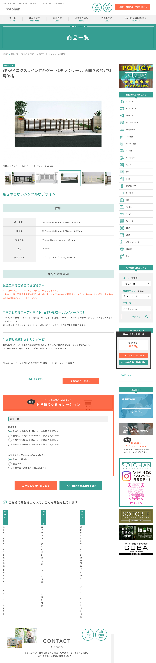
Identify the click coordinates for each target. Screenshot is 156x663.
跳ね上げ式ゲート (130, 127)
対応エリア (107, 19)
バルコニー (127, 200)
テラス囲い (127, 147)
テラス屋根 (127, 134)
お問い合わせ (140, 626)
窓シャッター (128, 214)
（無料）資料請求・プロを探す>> (133, 7)
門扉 (124, 167)
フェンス (126, 161)
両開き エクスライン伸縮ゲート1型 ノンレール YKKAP (58, 127)
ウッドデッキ (128, 154)
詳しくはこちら (136, 401)
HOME (5, 54)
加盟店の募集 (140, 631)
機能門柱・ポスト (130, 180)
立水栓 (125, 174)
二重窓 (125, 227)
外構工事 (126, 240)
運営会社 (138, 636)
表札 (124, 247)
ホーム (13, 19)
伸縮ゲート (127, 114)
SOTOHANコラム (114, 636)
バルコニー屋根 (129, 141)
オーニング (127, 187)
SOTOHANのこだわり (136, 19)
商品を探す (34, 19)
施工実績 (58, 19)
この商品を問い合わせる (80, 379)
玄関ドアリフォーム (131, 233)
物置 (124, 194)
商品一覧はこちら (35, 379)
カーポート (127, 101)
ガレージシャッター (131, 121)
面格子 (125, 220)
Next (113, 178)
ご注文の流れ (81, 19)
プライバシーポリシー (143, 641)
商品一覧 (14, 54)
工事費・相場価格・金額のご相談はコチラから (53, 595)
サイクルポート (129, 108)
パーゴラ (126, 207)
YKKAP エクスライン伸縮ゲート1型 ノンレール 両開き (49, 363)
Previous (3, 178)
